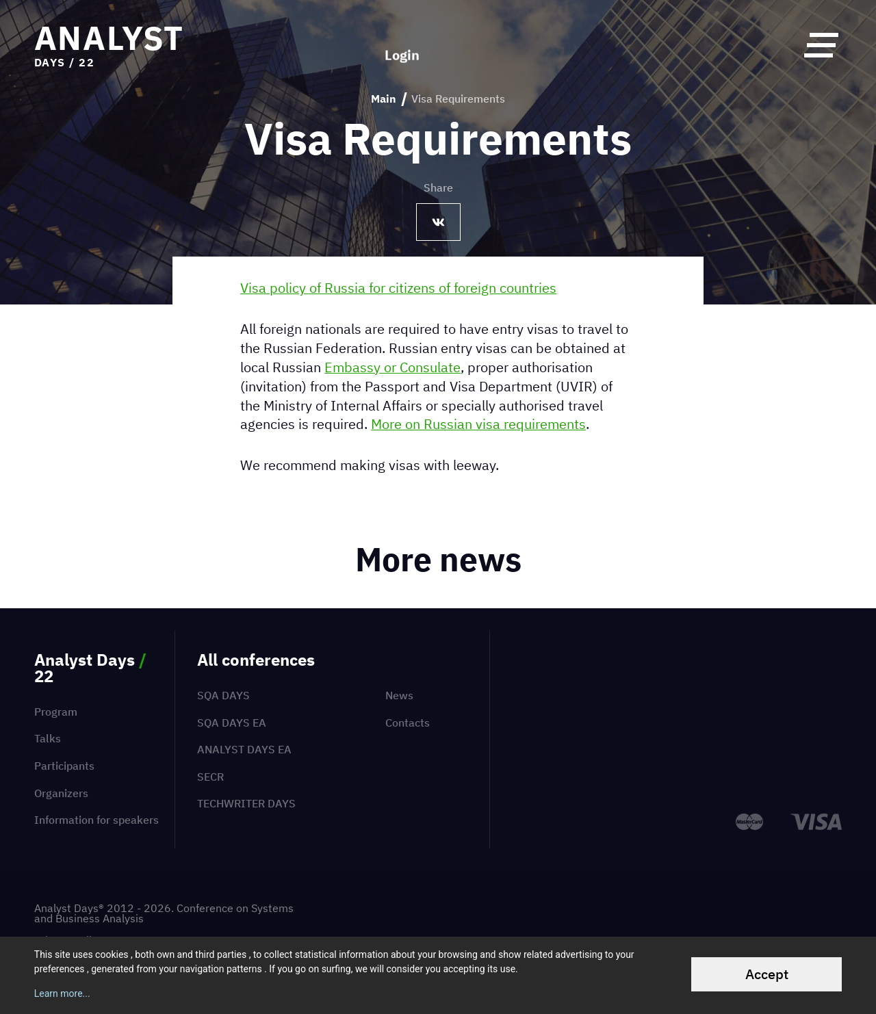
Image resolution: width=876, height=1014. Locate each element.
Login (402, 44)
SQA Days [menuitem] (223, 695)
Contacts (407, 722)
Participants (64, 765)
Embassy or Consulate (392, 367)
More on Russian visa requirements (478, 423)
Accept (766, 974)
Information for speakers (96, 820)
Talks (47, 738)
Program (55, 711)
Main (383, 98)
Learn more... (62, 993)
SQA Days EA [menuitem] (231, 722)
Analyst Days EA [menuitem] (244, 749)
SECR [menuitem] (210, 776)
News (399, 695)
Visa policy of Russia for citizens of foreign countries (398, 287)
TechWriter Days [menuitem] (246, 803)
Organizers (61, 793)
